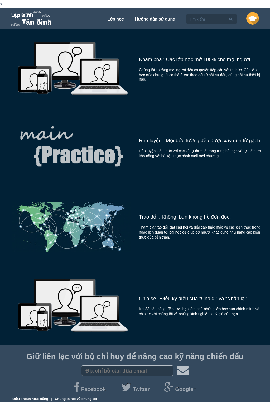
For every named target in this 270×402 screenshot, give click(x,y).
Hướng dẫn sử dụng (155, 19)
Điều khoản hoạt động (30, 399)
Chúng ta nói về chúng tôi (76, 399)
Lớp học (115, 19)
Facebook (90, 389)
